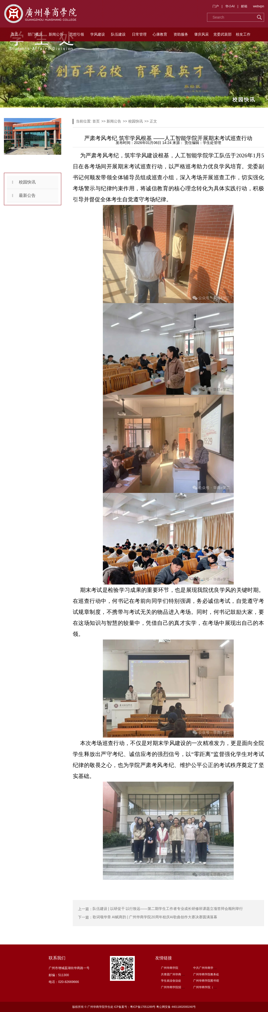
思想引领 (76, 34)
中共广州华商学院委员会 (209, 967)
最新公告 (27, 195)
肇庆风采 (201, 34)
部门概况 (35, 34)
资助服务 (181, 34)
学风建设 (97, 34)
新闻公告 (56, 34)
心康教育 (160, 34)
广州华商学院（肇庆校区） (210, 987)
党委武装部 (222, 34)
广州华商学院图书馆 (206, 980)
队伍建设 (118, 34)
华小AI (230, 6)
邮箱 (244, 6)
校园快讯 (27, 182)
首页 (14, 34)
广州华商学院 (169, 967)
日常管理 (139, 34)
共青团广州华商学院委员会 (178, 974)
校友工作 (243, 34)
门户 (216, 6)
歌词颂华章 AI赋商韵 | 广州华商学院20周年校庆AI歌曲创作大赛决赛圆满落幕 (155, 917)
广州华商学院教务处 (206, 974)
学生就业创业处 (171, 980)
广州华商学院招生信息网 (177, 987)
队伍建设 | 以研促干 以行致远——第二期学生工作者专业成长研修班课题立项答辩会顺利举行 (168, 909)
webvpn (258, 6)
